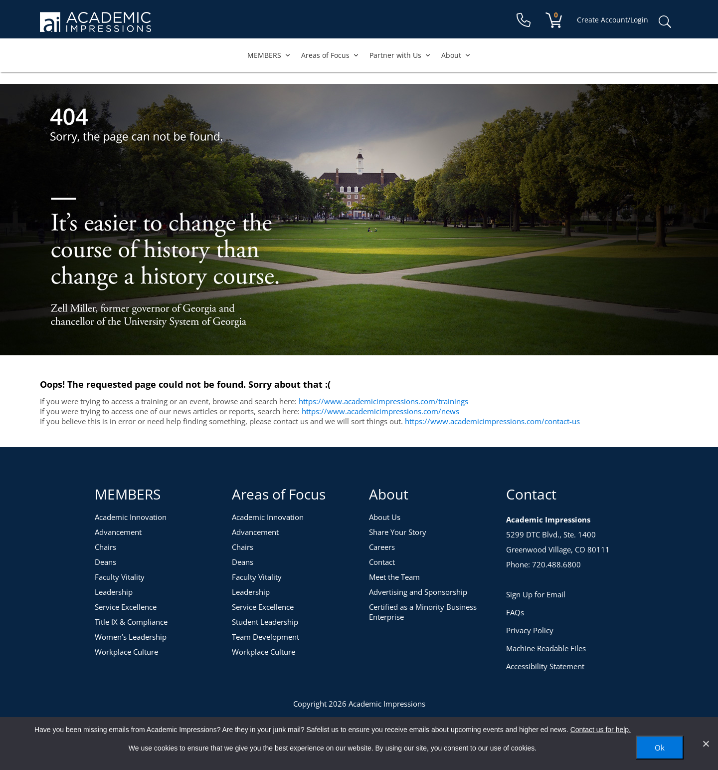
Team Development (265, 637)
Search (664, 22)
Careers (382, 547)
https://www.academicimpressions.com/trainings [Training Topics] (383, 401)
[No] (706, 744)
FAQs (515, 612)
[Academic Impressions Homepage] (95, 26)
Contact (382, 562)
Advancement (118, 532)
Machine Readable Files (546, 648)
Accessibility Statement (545, 666)
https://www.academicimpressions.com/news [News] (380, 411)
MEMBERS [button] (269, 55)
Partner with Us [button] (400, 55)
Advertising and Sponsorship (418, 592)
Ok (660, 748)
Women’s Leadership (131, 637)
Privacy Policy (529, 630)
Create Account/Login (612, 19)
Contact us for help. (600, 730)
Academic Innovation (131, 517)
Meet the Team (394, 577)
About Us (384, 517)
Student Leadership (265, 622)
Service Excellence (126, 607)
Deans (105, 562)
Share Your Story (397, 532)
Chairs (105, 547)
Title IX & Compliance (131, 622)
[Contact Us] (524, 20)
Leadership (114, 592)
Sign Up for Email (535, 594)
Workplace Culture (126, 652)
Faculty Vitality (120, 577)
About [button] (456, 55)
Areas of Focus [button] (330, 55)
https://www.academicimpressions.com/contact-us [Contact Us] (492, 421)
